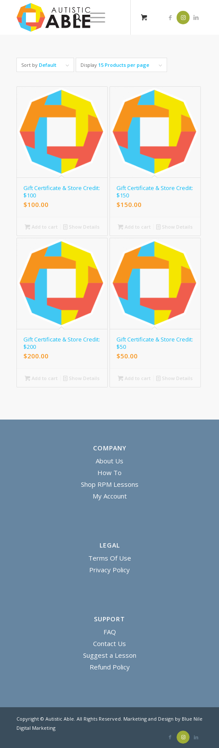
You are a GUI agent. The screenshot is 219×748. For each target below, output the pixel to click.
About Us (109, 460)
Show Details (81, 227)
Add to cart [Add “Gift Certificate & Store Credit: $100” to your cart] (41, 227)
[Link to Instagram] (183, 17)
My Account (110, 496)
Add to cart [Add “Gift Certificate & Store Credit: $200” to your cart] (41, 378)
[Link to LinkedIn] (196, 17)
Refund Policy (110, 667)
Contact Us (109, 643)
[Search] (72, 17)
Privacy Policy (109, 569)
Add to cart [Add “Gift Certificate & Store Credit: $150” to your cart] (134, 227)
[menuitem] (72, 17)
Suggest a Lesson (109, 655)
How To (109, 472)
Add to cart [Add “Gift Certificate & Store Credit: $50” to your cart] (134, 378)
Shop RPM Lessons (109, 484)
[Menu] (93, 17)
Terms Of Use (109, 558)
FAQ (109, 631)
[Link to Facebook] (170, 17)
